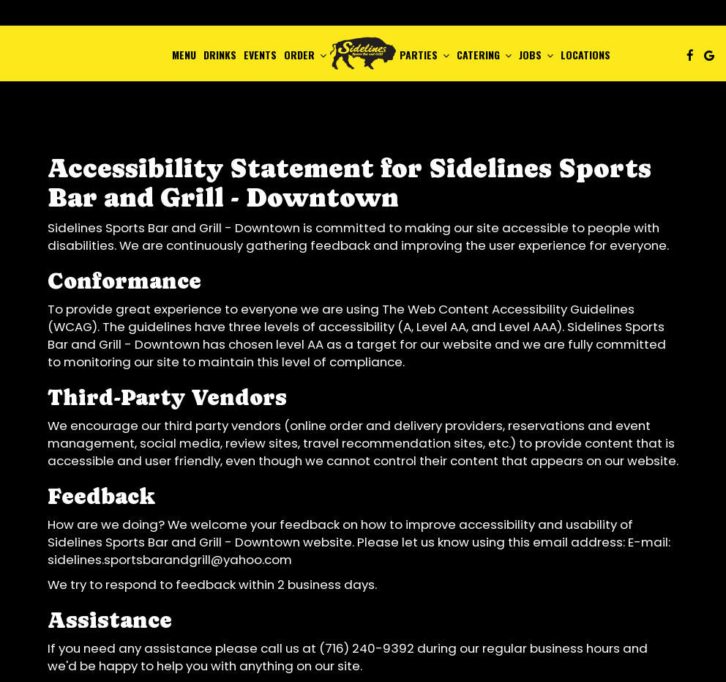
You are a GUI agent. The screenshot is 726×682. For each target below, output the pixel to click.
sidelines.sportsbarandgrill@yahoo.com (170, 559)
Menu (184, 55)
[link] (363, 53)
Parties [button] (424, 55)
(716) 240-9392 (366, 648)
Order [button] (305, 55)
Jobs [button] (536, 55)
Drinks (219, 55)
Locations (585, 55)
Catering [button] (484, 55)
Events (260, 55)
